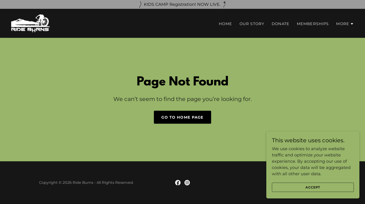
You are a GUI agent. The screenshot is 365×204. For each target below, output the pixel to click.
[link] (30, 23)
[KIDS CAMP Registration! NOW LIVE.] (182, 4)
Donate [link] (280, 24)
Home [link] (225, 24)
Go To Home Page (182, 117)
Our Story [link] (252, 24)
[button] (345, 24)
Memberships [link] (313, 24)
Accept (312, 187)
